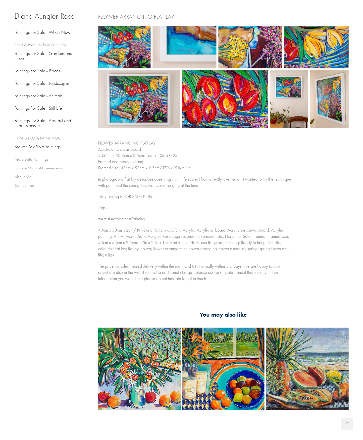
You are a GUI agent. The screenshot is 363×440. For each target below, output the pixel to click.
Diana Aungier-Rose (44, 16)
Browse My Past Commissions (39, 167)
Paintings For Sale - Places (37, 71)
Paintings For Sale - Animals (38, 95)
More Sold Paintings (31, 159)
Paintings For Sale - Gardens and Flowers (43, 56)
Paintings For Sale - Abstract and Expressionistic (42, 123)
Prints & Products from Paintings (40, 44)
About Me (22, 176)
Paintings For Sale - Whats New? (43, 32)
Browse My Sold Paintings (37, 146)
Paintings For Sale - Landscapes (41, 83)
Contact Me (24, 185)
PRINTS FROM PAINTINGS (37, 138)
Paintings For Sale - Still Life (38, 108)
